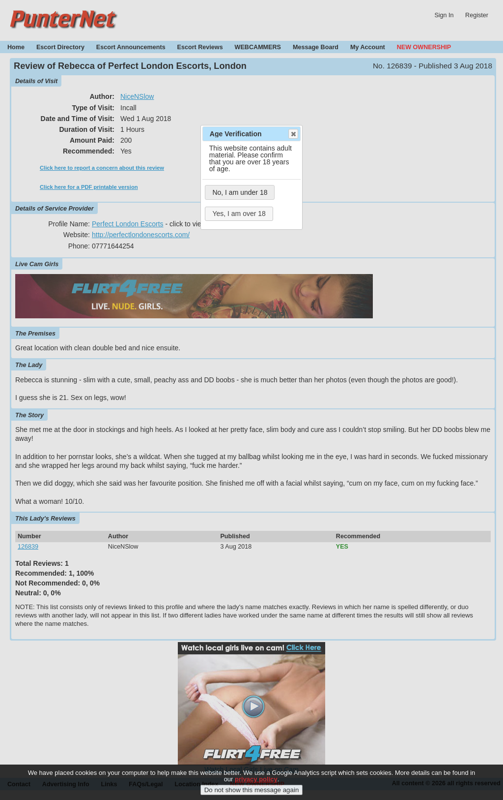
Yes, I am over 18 (238, 213)
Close (292, 134)
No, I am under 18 (239, 192)
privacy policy (256, 785)
